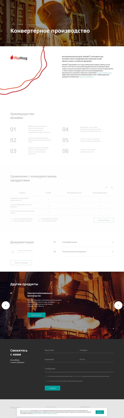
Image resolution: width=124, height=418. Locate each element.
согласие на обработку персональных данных (61, 377)
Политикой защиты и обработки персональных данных (95, 377)
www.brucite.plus (26, 410)
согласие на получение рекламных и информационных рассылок (66, 382)
